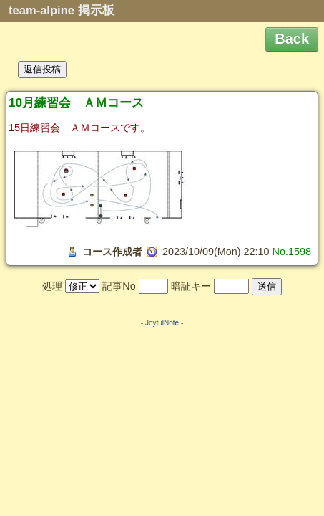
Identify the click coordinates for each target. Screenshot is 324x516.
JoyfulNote (162, 323)
